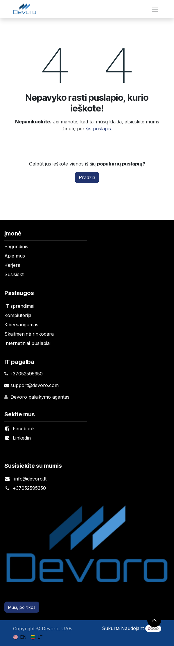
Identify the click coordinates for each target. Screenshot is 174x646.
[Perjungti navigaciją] (155, 8)
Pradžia (87, 177)
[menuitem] (20, 636)
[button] (154, 620)
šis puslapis (98, 129)
